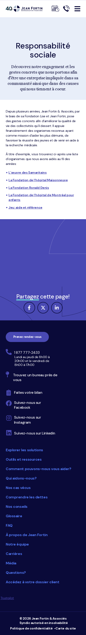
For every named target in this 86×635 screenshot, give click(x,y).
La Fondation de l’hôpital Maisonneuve (38, 180)
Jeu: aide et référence (25, 207)
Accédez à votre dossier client (32, 582)
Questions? (16, 572)
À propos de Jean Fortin (26, 534)
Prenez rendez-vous (27, 337)
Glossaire (14, 516)
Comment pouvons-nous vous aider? (38, 468)
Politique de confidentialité (31, 628)
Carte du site (65, 628)
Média (11, 563)
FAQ (9, 525)
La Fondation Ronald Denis (28, 188)
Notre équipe (17, 544)
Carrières (14, 553)
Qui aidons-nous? (21, 478)
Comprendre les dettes (26, 497)
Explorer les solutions (24, 450)
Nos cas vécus (18, 487)
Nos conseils (17, 506)
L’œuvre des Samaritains (27, 172)
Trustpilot (7, 598)
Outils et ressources (24, 459)
